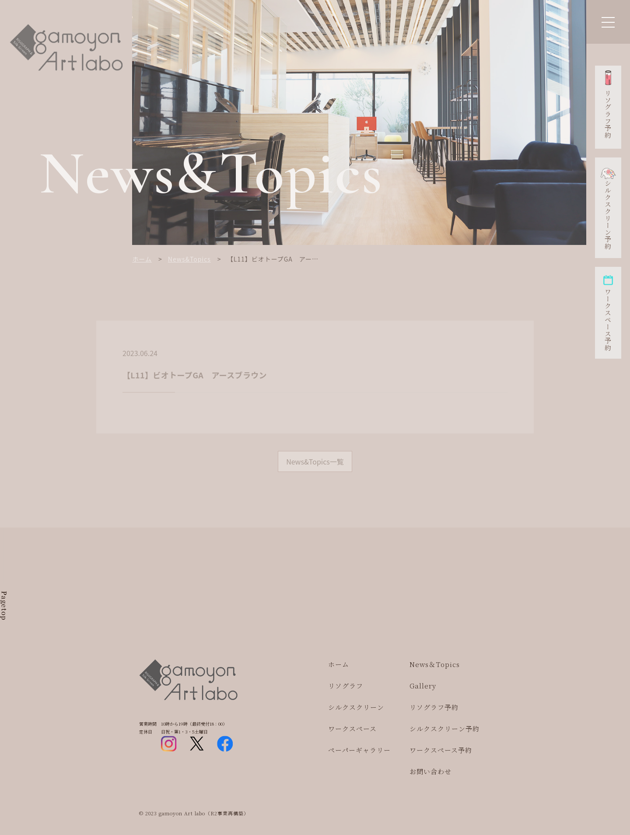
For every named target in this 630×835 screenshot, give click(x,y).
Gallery (423, 685)
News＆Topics (435, 664)
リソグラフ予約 (607, 114)
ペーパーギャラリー (359, 750)
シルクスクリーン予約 (607, 215)
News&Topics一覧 (315, 461)
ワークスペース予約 (607, 319)
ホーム (142, 259)
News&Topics (189, 259)
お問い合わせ (431, 771)
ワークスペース (352, 728)
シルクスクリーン (356, 707)
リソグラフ (345, 685)
